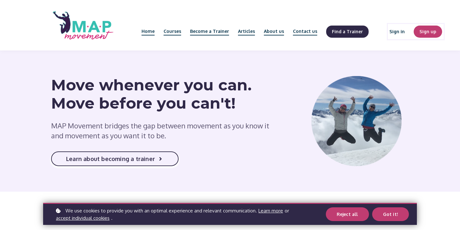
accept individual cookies (83, 218)
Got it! (390, 214)
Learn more (270, 211)
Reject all (347, 214)
